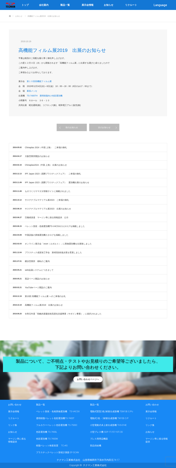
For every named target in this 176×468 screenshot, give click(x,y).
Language (161, 5)
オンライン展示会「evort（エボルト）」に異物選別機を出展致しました (58, 244)
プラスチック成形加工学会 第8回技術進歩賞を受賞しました (53, 252)
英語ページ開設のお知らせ (37, 279)
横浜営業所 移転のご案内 (37, 261)
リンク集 (12, 425)
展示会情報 (87, 5)
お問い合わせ (14, 404)
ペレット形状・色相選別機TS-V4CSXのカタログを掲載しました (55, 226)
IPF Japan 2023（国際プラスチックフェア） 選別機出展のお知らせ (57, 182)
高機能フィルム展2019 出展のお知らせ (44, 305)
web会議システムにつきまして (39, 270)
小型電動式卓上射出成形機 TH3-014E (108, 425)
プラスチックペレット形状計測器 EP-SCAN (57, 452)
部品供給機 (95, 445)
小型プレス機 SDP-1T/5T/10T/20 (106, 432)
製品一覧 (65, 5)
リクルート (131, 5)
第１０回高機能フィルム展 (39, 81)
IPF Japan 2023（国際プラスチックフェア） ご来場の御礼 (53, 174)
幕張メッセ (32, 91)
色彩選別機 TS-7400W (47, 438)
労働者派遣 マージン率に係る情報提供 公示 (46, 217)
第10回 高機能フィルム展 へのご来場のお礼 (45, 296)
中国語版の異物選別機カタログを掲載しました (46, 235)
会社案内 (44, 5)
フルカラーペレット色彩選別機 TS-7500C (56, 425)
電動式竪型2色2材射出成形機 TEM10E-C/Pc (111, 411)
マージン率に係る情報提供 (17, 440)
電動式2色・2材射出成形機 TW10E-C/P (109, 418)
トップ (25, 5)
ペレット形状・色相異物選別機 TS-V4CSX (58, 411)
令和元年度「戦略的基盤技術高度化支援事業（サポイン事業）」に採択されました (63, 314)
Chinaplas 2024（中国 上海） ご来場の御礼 (46, 147)
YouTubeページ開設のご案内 (38, 287)
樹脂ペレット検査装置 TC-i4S (52, 445)
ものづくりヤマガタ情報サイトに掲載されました (47, 191)
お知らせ (109, 5)
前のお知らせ (72, 127)
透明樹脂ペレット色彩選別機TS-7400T (55, 418)
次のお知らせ (104, 127)
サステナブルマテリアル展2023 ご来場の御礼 (47, 200)
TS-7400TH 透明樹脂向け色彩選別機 (44, 95)
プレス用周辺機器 (99, 438)
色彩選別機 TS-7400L (46, 432)
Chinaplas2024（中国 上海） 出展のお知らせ (46, 165)
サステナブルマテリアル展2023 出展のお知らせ (48, 209)
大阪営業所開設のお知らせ (37, 156)
